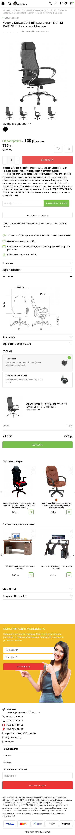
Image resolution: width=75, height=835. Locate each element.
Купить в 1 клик (56, 203)
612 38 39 (15, 729)
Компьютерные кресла (35, 10)
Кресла (17, 10)
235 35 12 (14, 720)
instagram (9, 741)
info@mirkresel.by (13, 737)
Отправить (23, 666)
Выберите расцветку (16, 124)
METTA (53, 10)
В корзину (47, 159)
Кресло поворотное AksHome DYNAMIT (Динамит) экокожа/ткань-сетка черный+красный (19, 505)
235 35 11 (14, 716)
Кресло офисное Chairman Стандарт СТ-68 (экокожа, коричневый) (56, 505)
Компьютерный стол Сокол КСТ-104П (18, 567)
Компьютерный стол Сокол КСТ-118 (56, 567)
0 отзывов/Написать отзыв (35, 31)
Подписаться (37, 785)
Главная (6, 10)
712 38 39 (15, 724)
